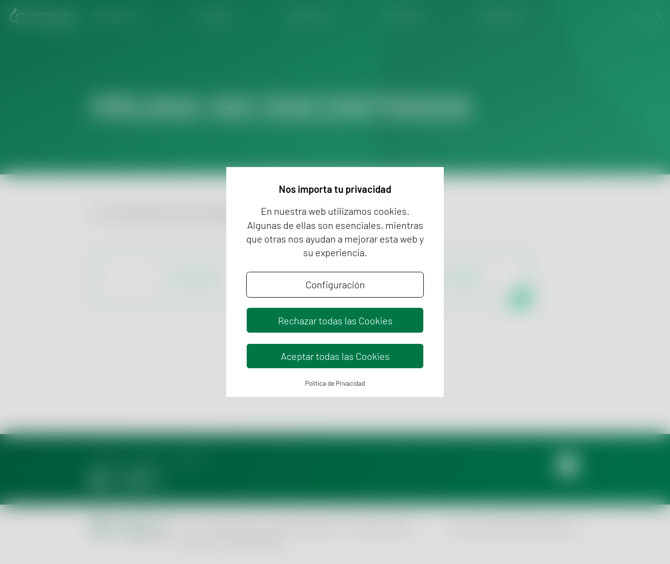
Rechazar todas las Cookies (335, 320)
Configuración (335, 284)
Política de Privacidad (335, 383)
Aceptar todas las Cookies (335, 356)
